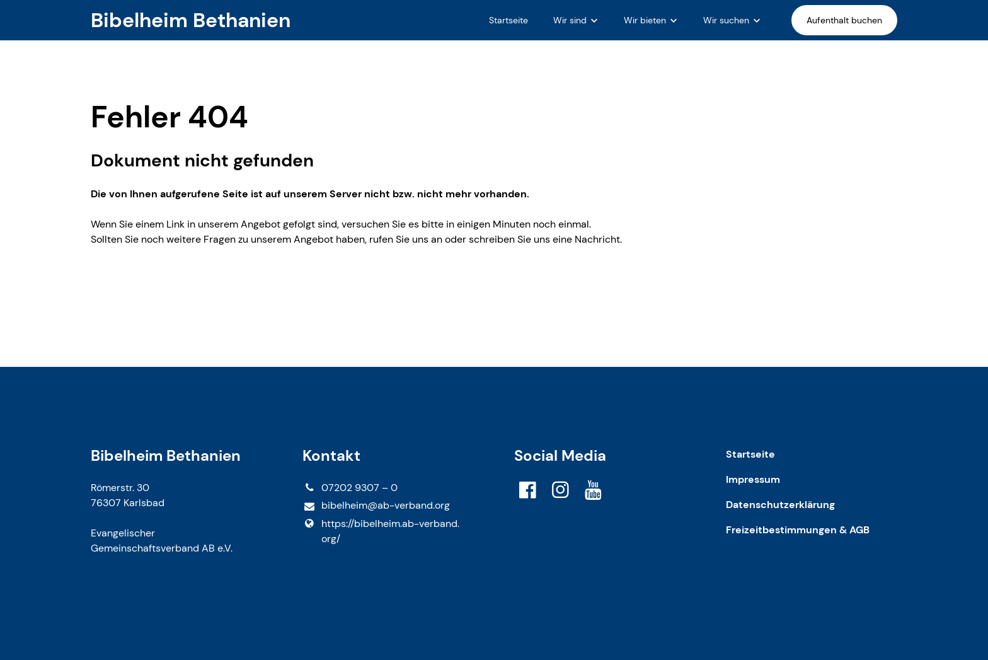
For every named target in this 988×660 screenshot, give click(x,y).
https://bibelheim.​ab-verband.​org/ (380, 531)
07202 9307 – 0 (350, 487)
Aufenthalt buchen (844, 20)
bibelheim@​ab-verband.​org (376, 506)
